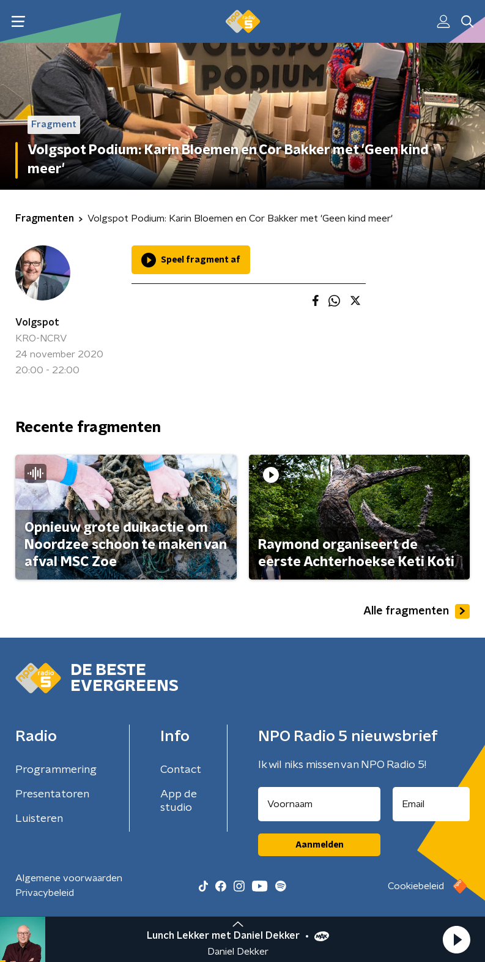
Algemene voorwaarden (68, 878)
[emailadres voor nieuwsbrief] (431, 804)
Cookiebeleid (416, 886)
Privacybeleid (44, 893)
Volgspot (37, 322)
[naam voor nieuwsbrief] (319, 804)
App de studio (178, 801)
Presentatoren (52, 794)
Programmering (56, 769)
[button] (456, 939)
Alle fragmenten (416, 611)
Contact (180, 769)
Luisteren (39, 818)
